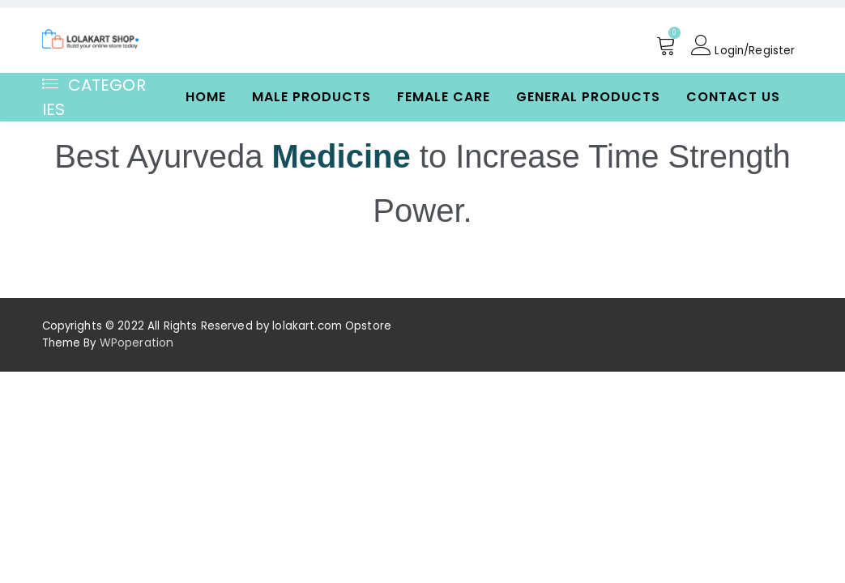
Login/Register (742, 45)
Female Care (443, 96)
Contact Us (733, 96)
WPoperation (136, 342)
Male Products (311, 96)
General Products (588, 96)
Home (206, 96)
